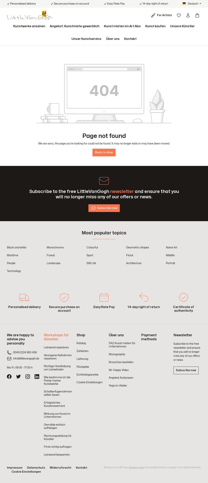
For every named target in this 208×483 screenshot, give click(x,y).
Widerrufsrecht (60, 468)
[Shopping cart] (197, 15)
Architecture (133, 263)
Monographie (117, 354)
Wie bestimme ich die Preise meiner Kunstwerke (57, 380)
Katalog (81, 343)
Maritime (12, 255)
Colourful (92, 247)
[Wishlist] (179, 15)
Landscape (53, 263)
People (11, 263)
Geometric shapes (137, 247)
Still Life (91, 263)
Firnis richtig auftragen (58, 447)
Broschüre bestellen (121, 362)
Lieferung (82, 359)
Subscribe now (186, 370)
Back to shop (104, 152)
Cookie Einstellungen (89, 382)
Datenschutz (36, 468)
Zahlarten (82, 351)
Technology (14, 271)
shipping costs (136, 467)
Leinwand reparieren (56, 347)
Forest (51, 255)
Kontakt (81, 468)
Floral (129, 255)
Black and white (16, 247)
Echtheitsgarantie (87, 374)
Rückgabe (83, 367)
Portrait (170, 263)
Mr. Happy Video (119, 370)
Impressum (14, 468)
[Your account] (188, 15)
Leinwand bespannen (57, 454)
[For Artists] (162, 15)
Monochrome (55, 247)
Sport (90, 255)
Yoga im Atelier (118, 385)
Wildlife (170, 255)
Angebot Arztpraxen (121, 378)
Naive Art (171, 247)
